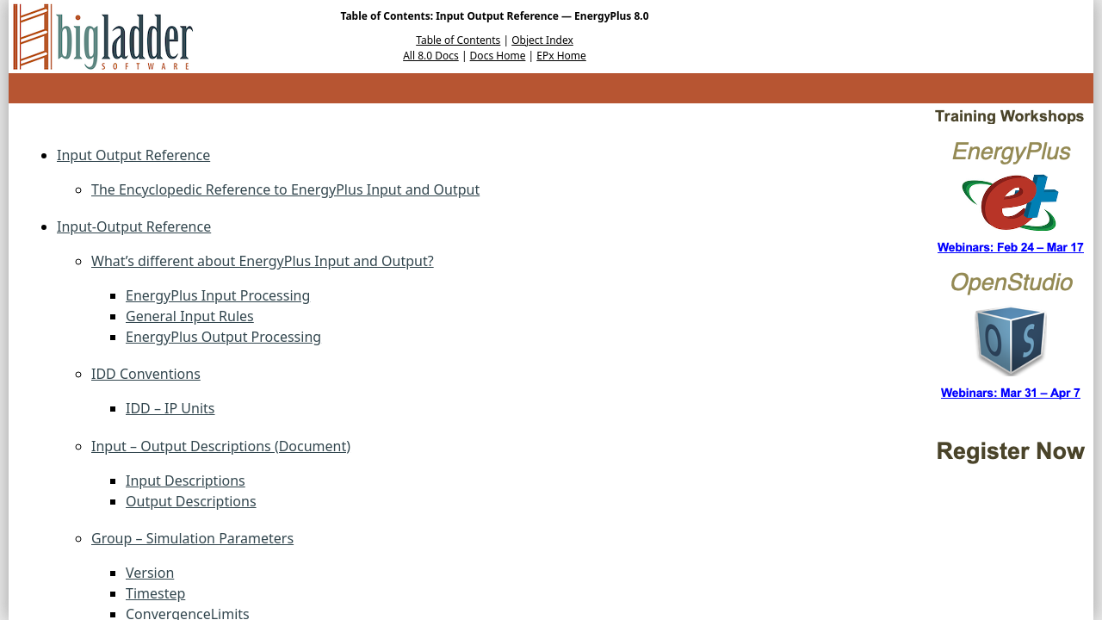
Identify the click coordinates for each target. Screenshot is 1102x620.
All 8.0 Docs (431, 55)
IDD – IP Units (170, 408)
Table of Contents (458, 40)
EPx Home (561, 55)
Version (150, 572)
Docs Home (498, 55)
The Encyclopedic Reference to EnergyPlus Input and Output (285, 189)
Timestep (155, 593)
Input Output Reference (133, 155)
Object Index (542, 40)
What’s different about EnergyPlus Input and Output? (262, 260)
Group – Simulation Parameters (192, 538)
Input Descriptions (185, 480)
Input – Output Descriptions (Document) (220, 446)
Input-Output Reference (134, 226)
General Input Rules (190, 316)
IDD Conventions (146, 373)
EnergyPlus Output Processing (223, 336)
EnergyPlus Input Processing (218, 295)
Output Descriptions (191, 501)
